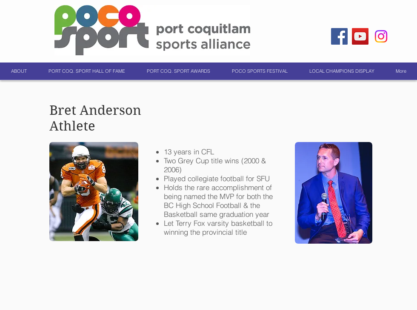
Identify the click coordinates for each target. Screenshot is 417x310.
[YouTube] (360, 36)
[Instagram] (381, 36)
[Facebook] (339, 36)
